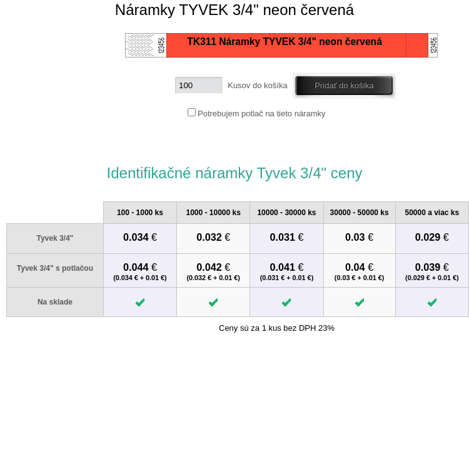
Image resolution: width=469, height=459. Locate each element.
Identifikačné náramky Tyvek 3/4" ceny (234, 172)
